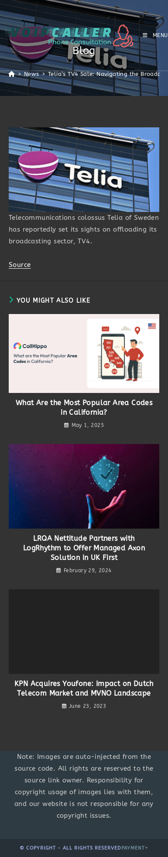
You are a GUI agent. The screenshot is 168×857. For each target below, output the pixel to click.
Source (20, 265)
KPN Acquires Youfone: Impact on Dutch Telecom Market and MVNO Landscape (84, 688)
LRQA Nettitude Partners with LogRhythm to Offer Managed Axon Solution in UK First (84, 548)
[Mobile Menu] (155, 35)
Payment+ (134, 848)
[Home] (11, 74)
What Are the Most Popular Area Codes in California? (84, 408)
